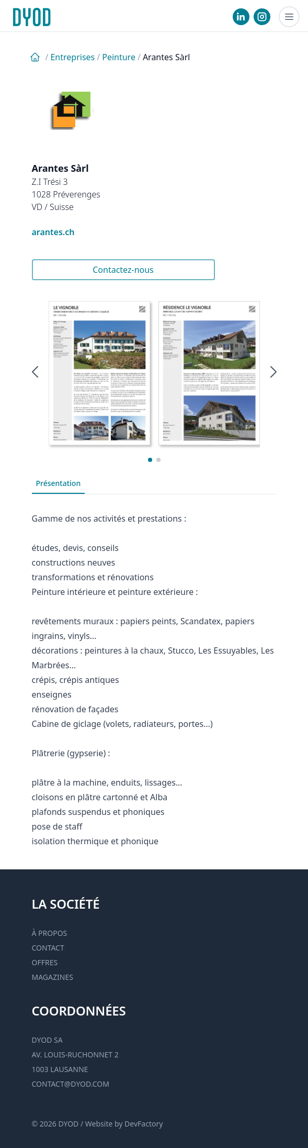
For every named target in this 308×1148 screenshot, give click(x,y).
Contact (48, 948)
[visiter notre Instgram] (262, 16)
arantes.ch (53, 232)
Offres (45, 962)
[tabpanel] (154, 671)
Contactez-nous (123, 269)
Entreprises (72, 57)
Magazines (52, 977)
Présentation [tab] (58, 483)
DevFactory (143, 1124)
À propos (49, 933)
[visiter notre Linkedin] (241, 16)
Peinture (118, 57)
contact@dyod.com (70, 1084)
